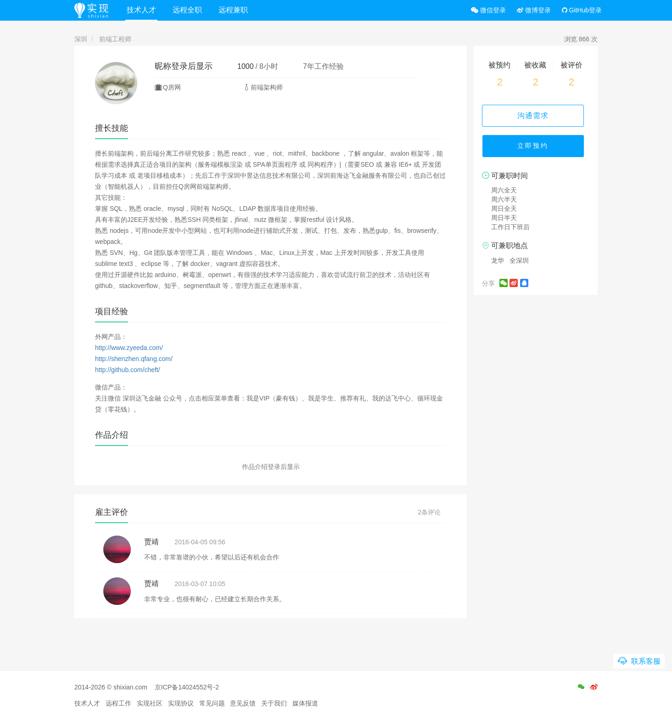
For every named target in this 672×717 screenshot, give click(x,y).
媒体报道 (305, 703)
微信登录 (488, 10)
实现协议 (181, 703)
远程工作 (118, 703)
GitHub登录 (582, 10)
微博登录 (534, 10)
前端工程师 (115, 39)
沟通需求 (535, 115)
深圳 (80, 39)
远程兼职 (234, 10)
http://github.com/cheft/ (127, 369)
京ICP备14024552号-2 (187, 687)
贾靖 (151, 542)
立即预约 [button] (535, 147)
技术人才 (142, 10)
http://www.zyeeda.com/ (129, 347)
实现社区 (149, 703)
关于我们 (274, 703)
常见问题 (212, 703)
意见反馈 (243, 703)
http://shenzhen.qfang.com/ (134, 358)
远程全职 (188, 10)
